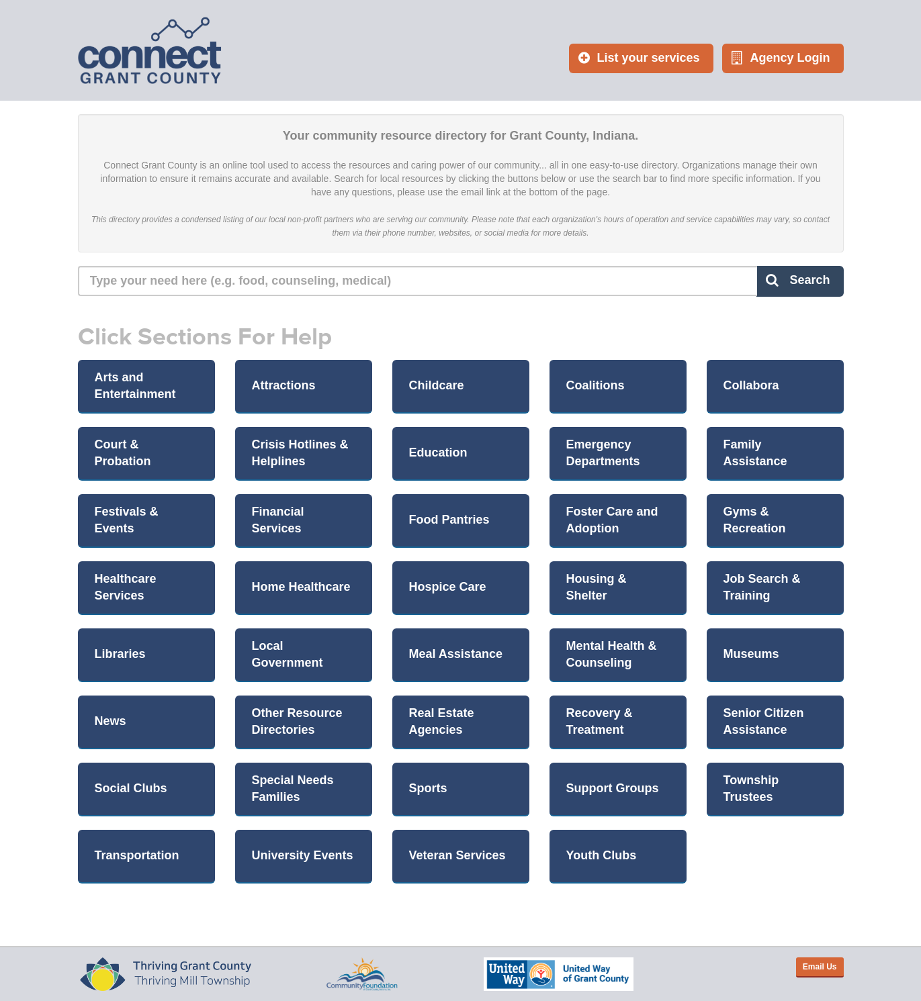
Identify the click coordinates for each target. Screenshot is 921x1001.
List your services (639, 57)
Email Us (820, 966)
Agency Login (781, 57)
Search (798, 280)
